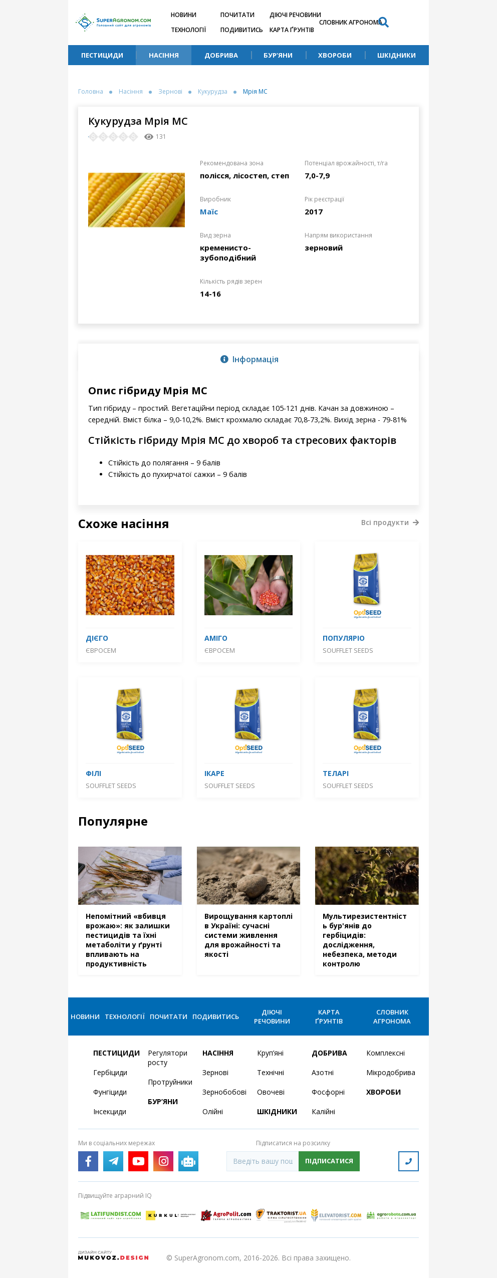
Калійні (323, 1111)
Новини (183, 15)
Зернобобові (223, 1092)
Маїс (209, 211)
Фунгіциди (110, 1092)
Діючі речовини (295, 15)
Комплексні (385, 1053)
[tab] (248, 359)
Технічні (270, 1072)
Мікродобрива (387, 1072)
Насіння (164, 55)
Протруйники (169, 1082)
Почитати (237, 15)
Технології (188, 30)
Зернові (170, 92)
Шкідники (396, 55)
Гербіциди (110, 1072)
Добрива (221, 55)
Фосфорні (328, 1092)
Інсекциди (109, 1111)
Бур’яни (278, 55)
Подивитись (241, 30)
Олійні (212, 1111)
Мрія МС (255, 92)
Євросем (101, 650)
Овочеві (271, 1092)
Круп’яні (270, 1053)
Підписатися (329, 1160)
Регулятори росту (167, 1057)
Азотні (323, 1072)
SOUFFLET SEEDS (348, 650)
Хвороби (335, 55)
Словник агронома (350, 22)
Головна (90, 92)
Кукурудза (212, 92)
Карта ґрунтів (292, 30)
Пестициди (102, 55)
